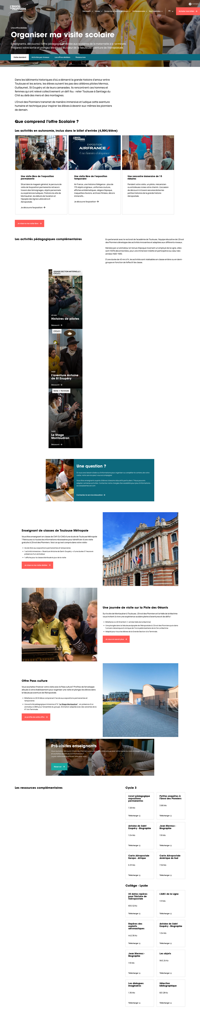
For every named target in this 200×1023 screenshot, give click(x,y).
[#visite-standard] (20, 57)
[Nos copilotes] (156, 11)
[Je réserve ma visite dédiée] (37, 565)
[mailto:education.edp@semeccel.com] (90, 495)
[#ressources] (80, 57)
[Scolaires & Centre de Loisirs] (117, 11)
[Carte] (41, 175)
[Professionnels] (139, 11)
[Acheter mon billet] (188, 11)
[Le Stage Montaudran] (66, 418)
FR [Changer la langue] (169, 11)
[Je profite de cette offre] (36, 717)
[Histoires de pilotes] (66, 299)
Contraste (194, 4)
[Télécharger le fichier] (139, 805)
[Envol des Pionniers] (25, 9)
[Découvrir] (88, 11)
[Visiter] (99, 11)
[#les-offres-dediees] (62, 57)
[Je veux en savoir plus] (116, 639)
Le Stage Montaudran (68, 704)
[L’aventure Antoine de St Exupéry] (66, 359)
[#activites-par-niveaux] (40, 57)
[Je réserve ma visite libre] (29, 223)
